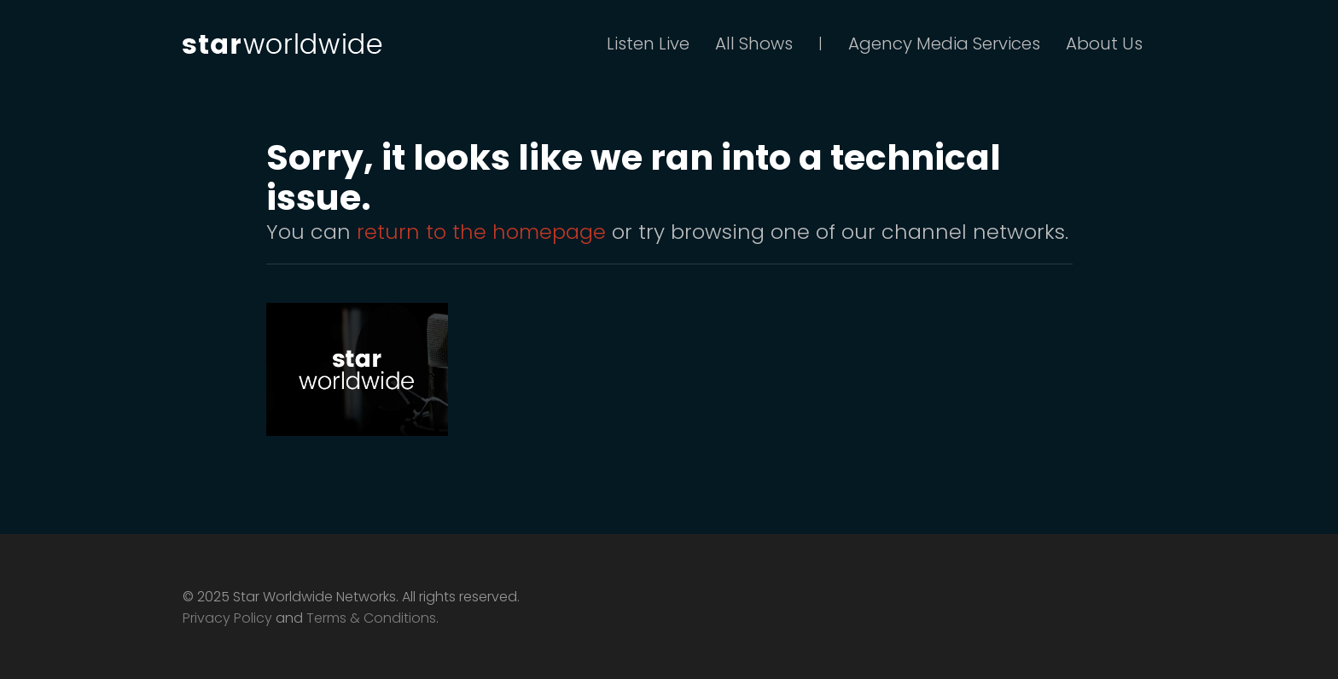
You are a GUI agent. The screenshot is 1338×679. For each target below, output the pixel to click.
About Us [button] (1104, 43)
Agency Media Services (944, 43)
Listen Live (648, 43)
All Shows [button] (754, 43)
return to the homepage (481, 232)
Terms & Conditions (371, 618)
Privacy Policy (227, 618)
